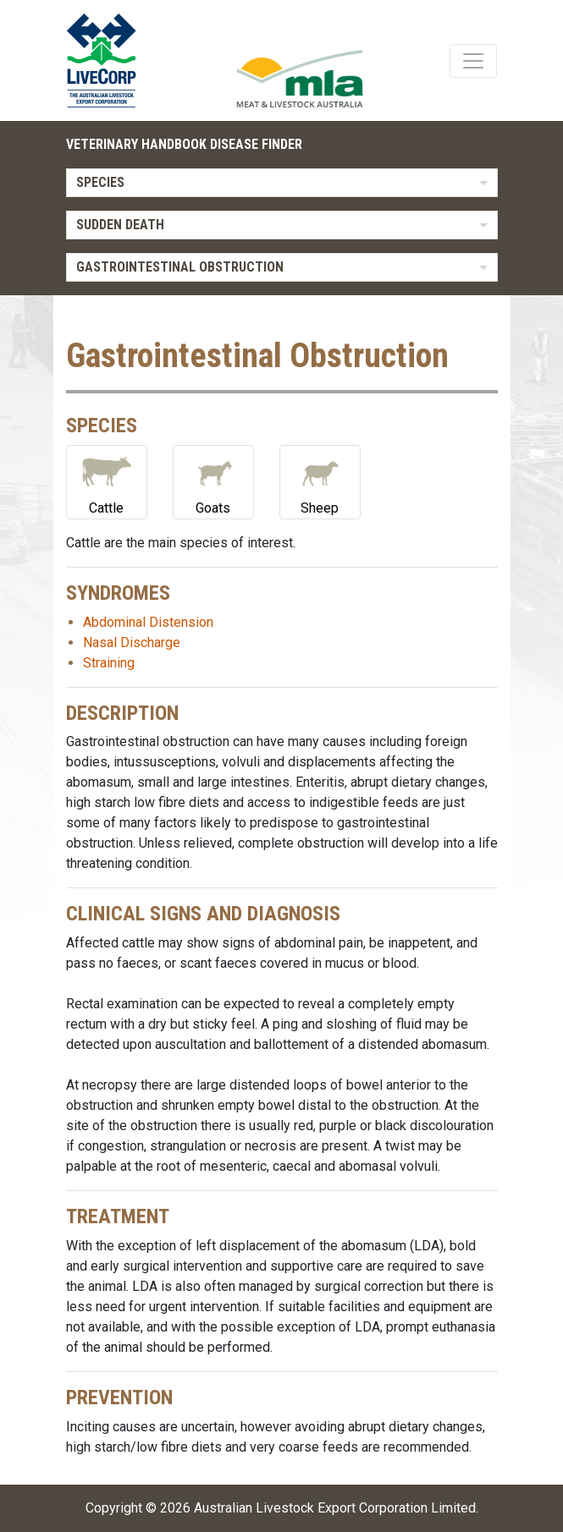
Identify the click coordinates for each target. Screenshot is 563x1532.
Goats (213, 481)
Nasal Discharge (131, 642)
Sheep (320, 481)
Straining (109, 663)
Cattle (106, 481)
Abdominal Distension (148, 622)
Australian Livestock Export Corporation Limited (335, 1508)
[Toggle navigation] (473, 61)
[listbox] (282, 182)
